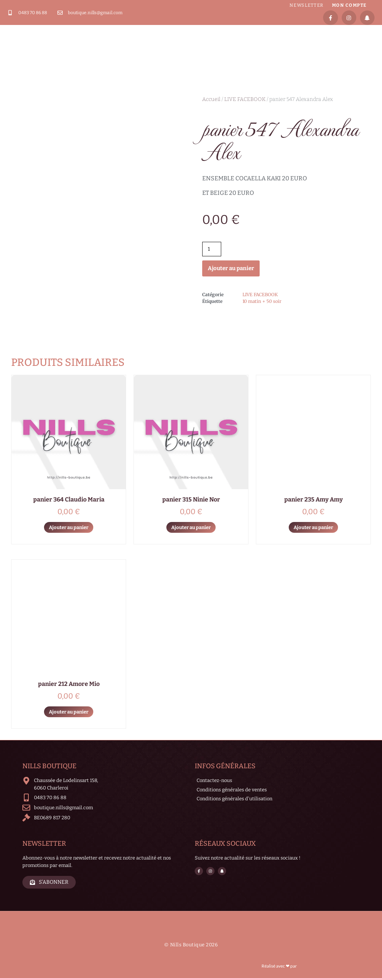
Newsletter (306, 5)
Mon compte (349, 5)
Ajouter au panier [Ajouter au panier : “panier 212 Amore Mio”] (68, 712)
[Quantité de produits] (211, 249)
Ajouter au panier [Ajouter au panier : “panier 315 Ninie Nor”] (191, 527)
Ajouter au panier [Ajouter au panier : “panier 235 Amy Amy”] (313, 527)
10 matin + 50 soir (261, 301)
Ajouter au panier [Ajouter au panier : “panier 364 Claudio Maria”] (68, 527)
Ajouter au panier (231, 268)
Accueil (211, 99)
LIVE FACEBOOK (245, 99)
